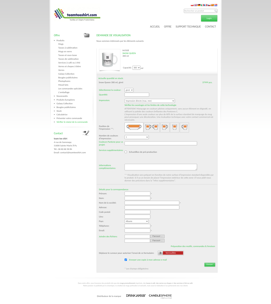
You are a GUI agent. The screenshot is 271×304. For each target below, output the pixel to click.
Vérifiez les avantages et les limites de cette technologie (150, 105)
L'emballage (64, 92)
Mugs (61, 44)
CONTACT (210, 26)
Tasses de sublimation (68, 59)
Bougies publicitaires (68, 77)
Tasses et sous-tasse (67, 55)
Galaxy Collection (66, 73)
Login (209, 18)
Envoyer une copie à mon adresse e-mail (148, 259)
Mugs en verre (65, 51)
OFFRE (167, 26)
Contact (58, 133)
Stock (59, 111)
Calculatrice (62, 114)
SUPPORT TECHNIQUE (188, 26)
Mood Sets (63, 84)
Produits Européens (66, 99)
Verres (61, 70)
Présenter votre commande (69, 118)
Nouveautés (62, 96)
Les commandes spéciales (70, 88)
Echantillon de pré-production (143, 152)
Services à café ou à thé (69, 62)
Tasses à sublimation (68, 47)
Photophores (64, 81)
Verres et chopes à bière (69, 66)
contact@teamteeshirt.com (73, 152)
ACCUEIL (155, 26)
